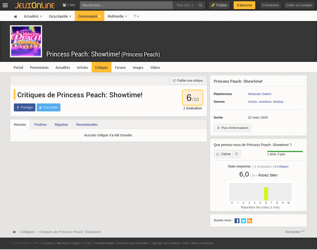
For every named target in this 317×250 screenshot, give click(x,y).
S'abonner (244, 5)
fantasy (278, 101)
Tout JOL (184, 5)
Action (252, 101)
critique (281, 166)
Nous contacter (202, 243)
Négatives (61, 124)
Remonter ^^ (295, 232)
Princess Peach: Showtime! (103, 53)
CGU (87, 243)
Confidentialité (104, 243)
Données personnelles (133, 243)
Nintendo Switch (259, 94)
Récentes (20, 124)
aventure (265, 101)
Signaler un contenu (165, 243)
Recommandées (87, 124)
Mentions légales (69, 243)
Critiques (27, 232)
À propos (48, 243)
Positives (40, 124)
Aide (186, 243)
